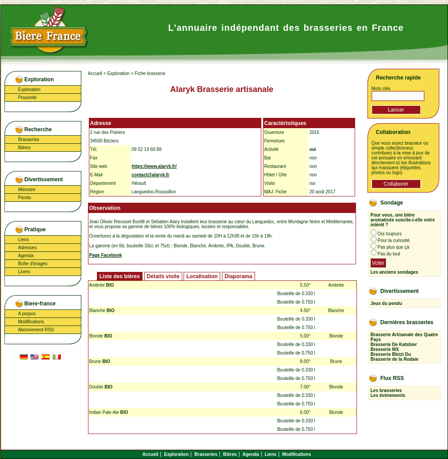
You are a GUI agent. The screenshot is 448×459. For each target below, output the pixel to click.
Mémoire (27, 189)
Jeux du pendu (386, 303)
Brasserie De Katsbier (394, 344)
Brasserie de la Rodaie (395, 359)
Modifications (31, 321)
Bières (24, 147)
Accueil (95, 73)
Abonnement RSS (36, 329)
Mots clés (381, 88)
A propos (27, 313)
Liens (23, 239)
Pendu (24, 197)
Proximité (27, 97)
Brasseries (28, 139)
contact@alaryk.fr (150, 174)
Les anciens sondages (395, 272)
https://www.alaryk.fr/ (154, 166)
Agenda (25, 255)
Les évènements (388, 395)
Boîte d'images (33, 263)
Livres (24, 271)
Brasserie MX (385, 349)
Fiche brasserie (150, 73)
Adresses (27, 247)
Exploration (29, 89)
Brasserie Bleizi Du (391, 354)
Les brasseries (386, 390)
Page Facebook (105, 255)
